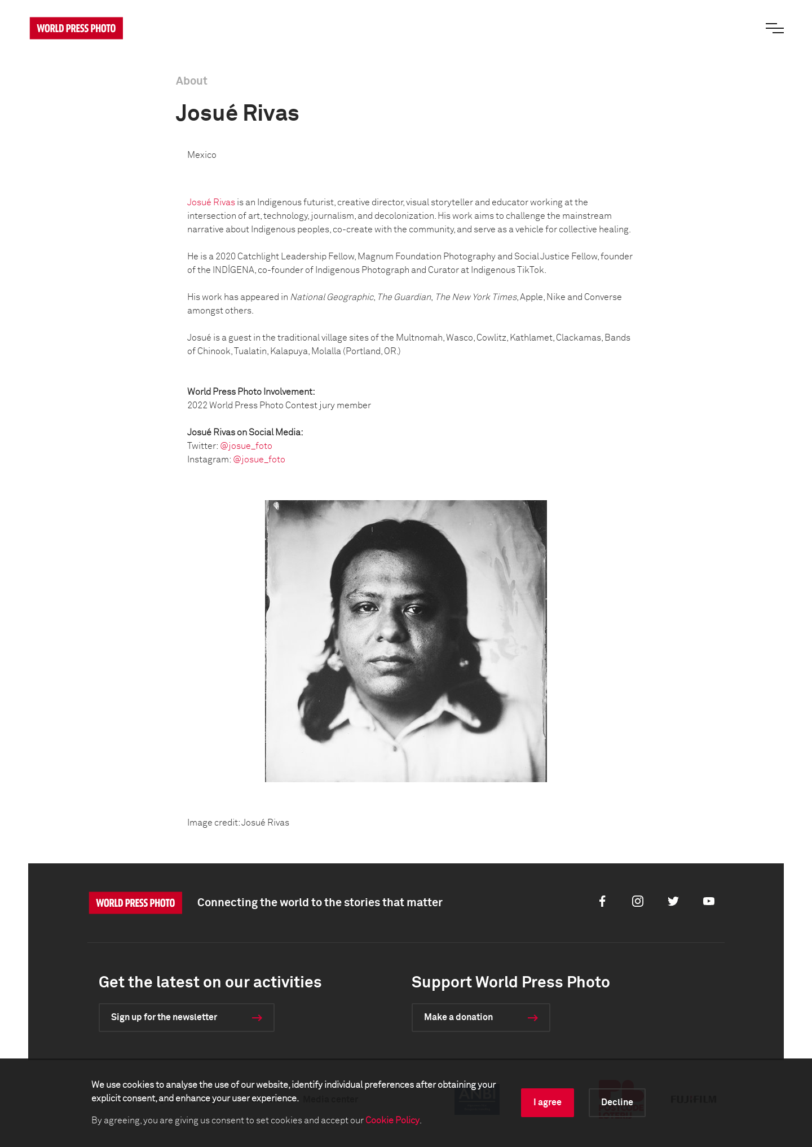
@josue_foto (246, 446)
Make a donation (458, 1017)
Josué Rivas (211, 202)
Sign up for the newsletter (164, 1017)
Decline (617, 1102)
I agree (547, 1102)
